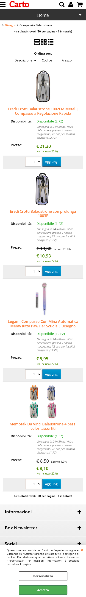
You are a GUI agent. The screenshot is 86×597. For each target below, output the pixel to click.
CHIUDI (82, 549)
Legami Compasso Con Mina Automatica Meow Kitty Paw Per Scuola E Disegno (43, 323)
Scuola (42, 15)
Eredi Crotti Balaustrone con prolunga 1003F (43, 213)
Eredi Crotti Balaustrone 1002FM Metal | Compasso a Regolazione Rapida (43, 111)
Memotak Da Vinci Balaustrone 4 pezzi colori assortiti (43, 426)
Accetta (43, 590)
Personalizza (43, 576)
